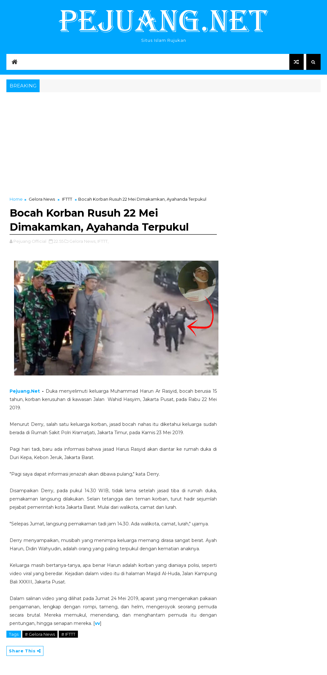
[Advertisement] (163, 141)
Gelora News (42, 199)
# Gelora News (40, 634)
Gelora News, (82, 241)
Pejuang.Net (25, 391)
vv (97, 623)
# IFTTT (68, 634)
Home (16, 199)
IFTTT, (103, 241)
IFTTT (67, 199)
